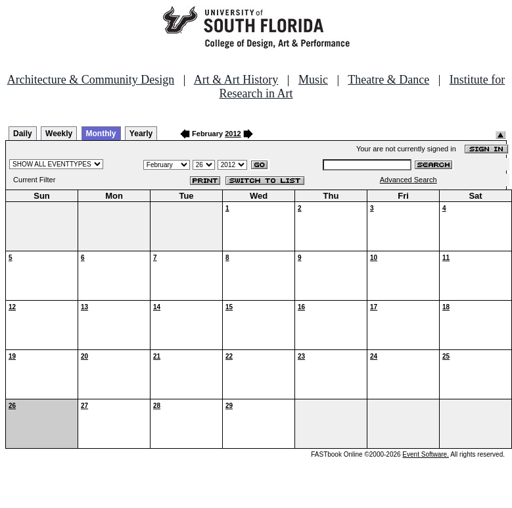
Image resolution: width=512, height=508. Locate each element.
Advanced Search (408, 180)
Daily (22, 133)
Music (313, 79)
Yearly (140, 133)
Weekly (58, 133)
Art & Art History (236, 79)
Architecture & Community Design (90, 79)
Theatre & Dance (388, 79)
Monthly (101, 133)
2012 (233, 134)
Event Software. (425, 454)
